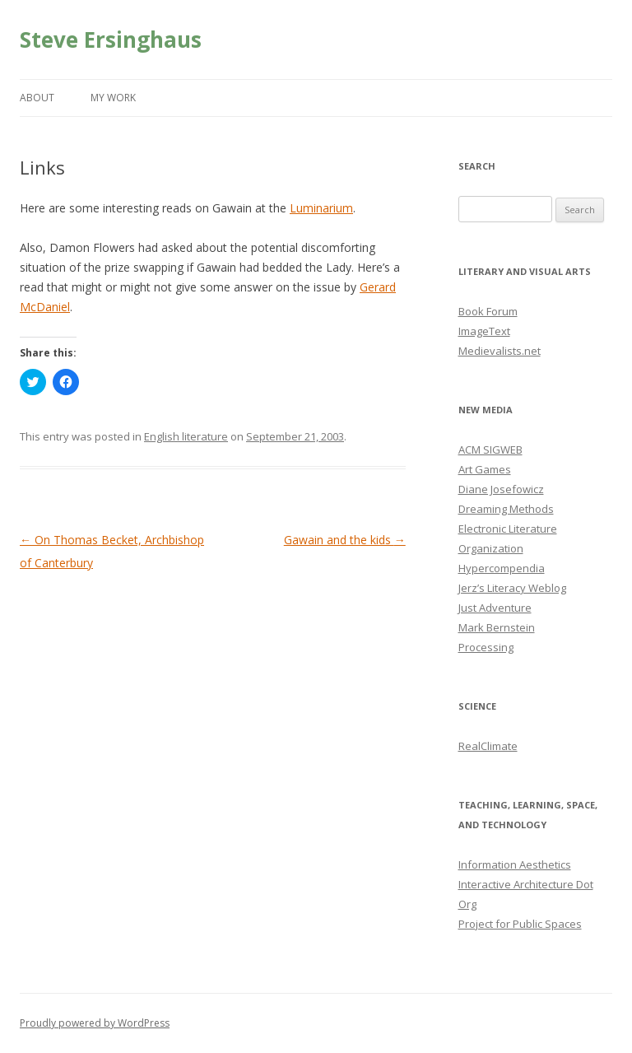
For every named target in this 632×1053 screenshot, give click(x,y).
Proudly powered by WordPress (95, 1023)
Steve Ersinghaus (111, 39)
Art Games (484, 469)
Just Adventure (495, 607)
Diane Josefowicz (501, 489)
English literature (186, 436)
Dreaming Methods (506, 508)
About (37, 98)
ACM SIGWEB (490, 449)
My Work (113, 98)
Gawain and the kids (345, 539)
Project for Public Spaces (520, 923)
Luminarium (321, 208)
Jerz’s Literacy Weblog (512, 587)
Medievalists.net (499, 350)
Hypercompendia (501, 568)
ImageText (484, 331)
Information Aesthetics (514, 864)
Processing (486, 647)
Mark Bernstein (496, 627)
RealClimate (488, 745)
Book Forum (488, 311)
